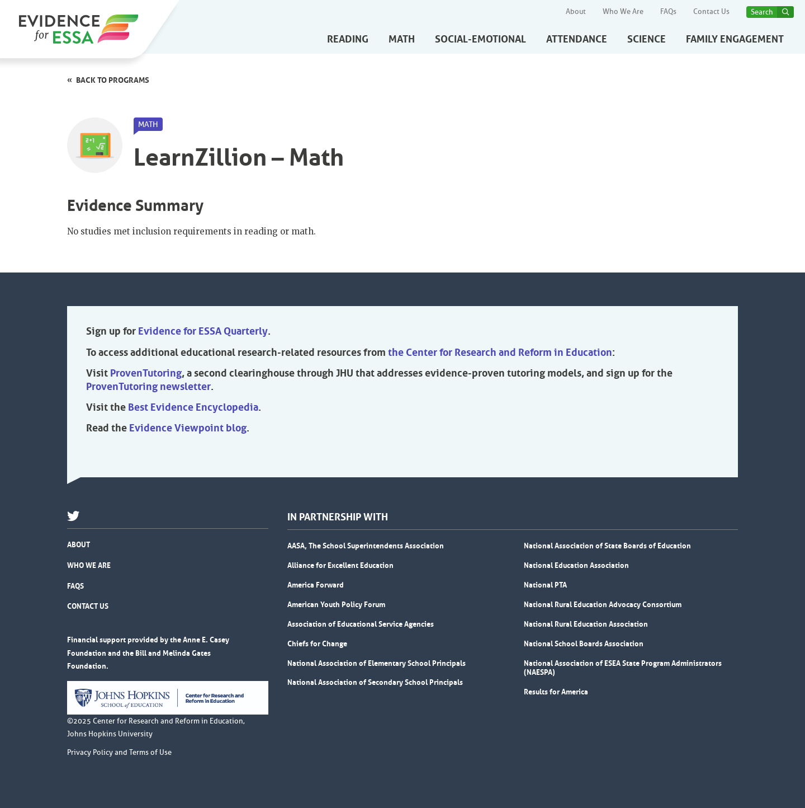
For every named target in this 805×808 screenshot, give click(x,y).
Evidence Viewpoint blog (188, 428)
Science (646, 39)
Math (402, 39)
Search (762, 12)
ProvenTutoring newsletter (148, 386)
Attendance (576, 39)
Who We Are (623, 11)
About (576, 11)
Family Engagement (735, 39)
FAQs (668, 11)
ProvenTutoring (146, 373)
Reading (347, 39)
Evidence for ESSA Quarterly (203, 331)
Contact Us (711, 11)
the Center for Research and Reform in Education (500, 352)
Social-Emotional (480, 39)
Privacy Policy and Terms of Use (119, 752)
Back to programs (112, 80)
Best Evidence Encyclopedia (193, 407)
